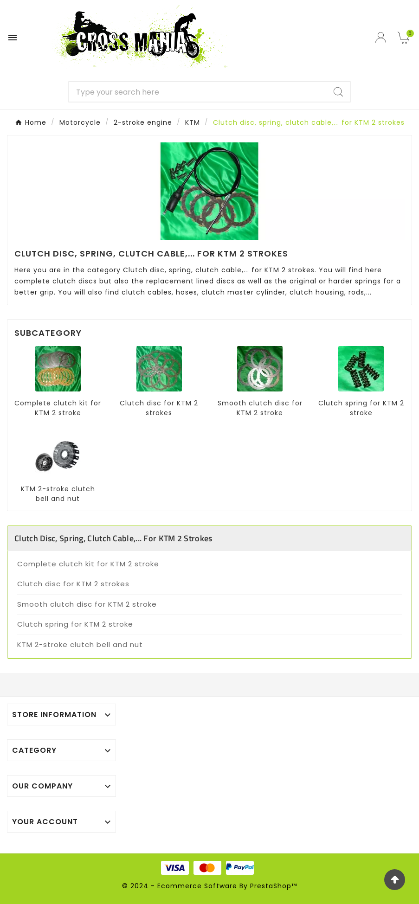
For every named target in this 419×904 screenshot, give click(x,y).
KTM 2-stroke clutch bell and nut (58, 493)
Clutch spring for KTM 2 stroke (361, 407)
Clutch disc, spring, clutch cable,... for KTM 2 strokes (113, 538)
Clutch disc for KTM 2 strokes (159, 407)
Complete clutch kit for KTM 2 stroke (57, 407)
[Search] (197, 92)
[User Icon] (381, 37)
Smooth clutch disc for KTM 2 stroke (260, 407)
